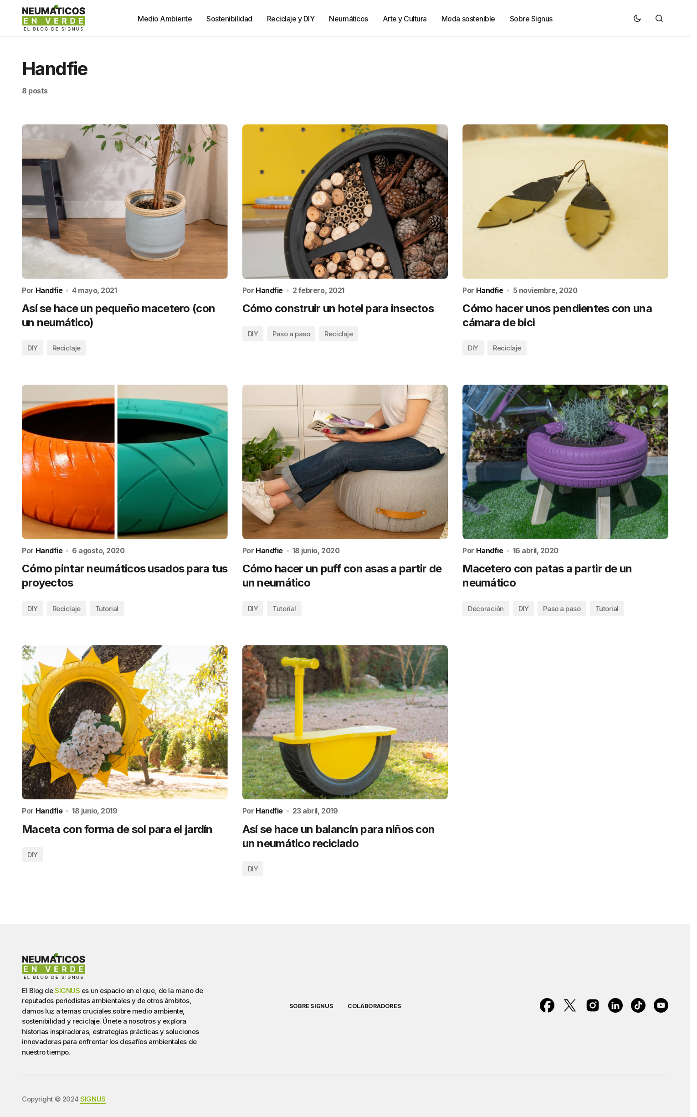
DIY (32, 348)
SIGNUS (67, 990)
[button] (637, 18)
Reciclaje (66, 348)
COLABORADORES (374, 1006)
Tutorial (106, 608)
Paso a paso (291, 333)
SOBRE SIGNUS (311, 1006)
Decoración (486, 608)
